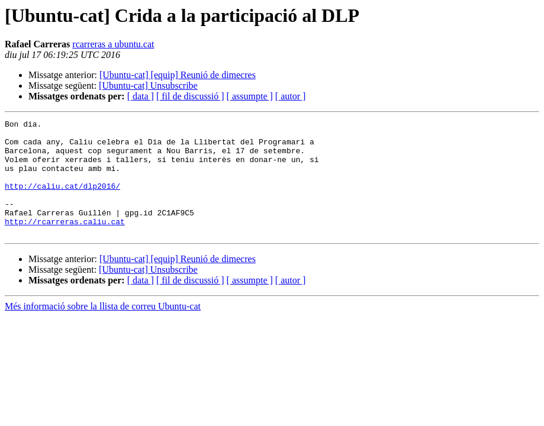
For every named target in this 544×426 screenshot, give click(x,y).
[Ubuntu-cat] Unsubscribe (148, 85)
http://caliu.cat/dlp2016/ (62, 200)
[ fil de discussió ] (190, 96)
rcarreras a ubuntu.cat (113, 44)
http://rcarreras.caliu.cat (65, 242)
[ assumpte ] (250, 96)
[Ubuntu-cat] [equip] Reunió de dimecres (177, 75)
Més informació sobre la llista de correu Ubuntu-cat (103, 329)
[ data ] (140, 96)
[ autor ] (290, 96)
